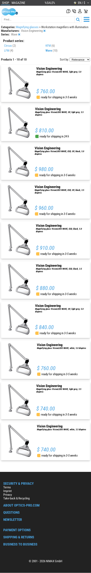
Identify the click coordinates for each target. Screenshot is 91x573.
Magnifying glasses (27, 27)
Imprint (7, 491)
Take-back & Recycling (16, 498)
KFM (50, 46)
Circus (10, 46)
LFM (8, 50)
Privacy (7, 495)
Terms (7, 487)
